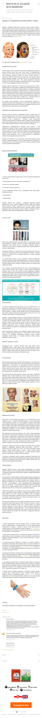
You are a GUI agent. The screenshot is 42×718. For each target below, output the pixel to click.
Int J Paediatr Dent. (26, 555)
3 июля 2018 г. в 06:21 (10, 646)
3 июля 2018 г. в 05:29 (10, 629)
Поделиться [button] (4, 610)
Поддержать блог (21, 705)
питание (7, 612)
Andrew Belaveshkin (10, 633)
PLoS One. (32, 574)
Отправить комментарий (8, 649)
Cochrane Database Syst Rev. (26, 546)
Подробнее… (29, 12)
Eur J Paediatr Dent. (35, 528)
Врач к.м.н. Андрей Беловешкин (18, 5)
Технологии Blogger (21, 712)
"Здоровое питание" (17, 36)
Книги (13, 12)
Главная (8, 12)
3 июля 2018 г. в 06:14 (10, 639)
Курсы (17, 12)
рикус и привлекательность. (26, 62)
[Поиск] (39, 3)
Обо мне (22, 12)
